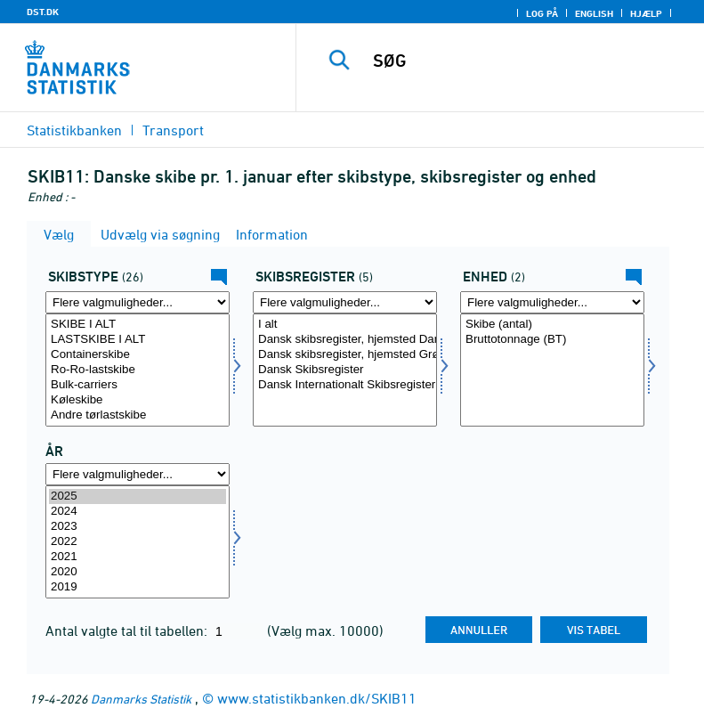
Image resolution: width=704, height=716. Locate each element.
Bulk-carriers (137, 385)
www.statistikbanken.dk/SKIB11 (317, 698)
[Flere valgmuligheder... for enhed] (552, 302)
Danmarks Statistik (141, 698)
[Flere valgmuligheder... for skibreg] (345, 302)
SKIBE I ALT (137, 324)
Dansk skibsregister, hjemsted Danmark (344, 339)
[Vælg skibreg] (345, 370)
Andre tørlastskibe (137, 415)
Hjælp (646, 13)
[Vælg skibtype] (137, 370)
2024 (137, 511)
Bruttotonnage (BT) (552, 339)
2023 (137, 526)
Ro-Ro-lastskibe (137, 370)
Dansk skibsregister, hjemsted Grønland (344, 354)
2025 (137, 496)
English (594, 13)
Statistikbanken (74, 130)
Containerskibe (137, 354)
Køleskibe (137, 400)
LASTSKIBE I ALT (137, 339)
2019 (137, 587)
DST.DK (43, 11)
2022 (137, 541)
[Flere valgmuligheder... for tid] (137, 474)
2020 (137, 572)
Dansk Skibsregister (344, 370)
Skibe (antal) (552, 324)
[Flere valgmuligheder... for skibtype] (137, 302)
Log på (542, 13)
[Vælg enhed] (552, 370)
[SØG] (527, 60)
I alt (344, 324)
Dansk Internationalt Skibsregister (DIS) (344, 385)
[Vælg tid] (137, 541)
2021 (137, 557)
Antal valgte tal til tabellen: (128, 630)
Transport (173, 130)
